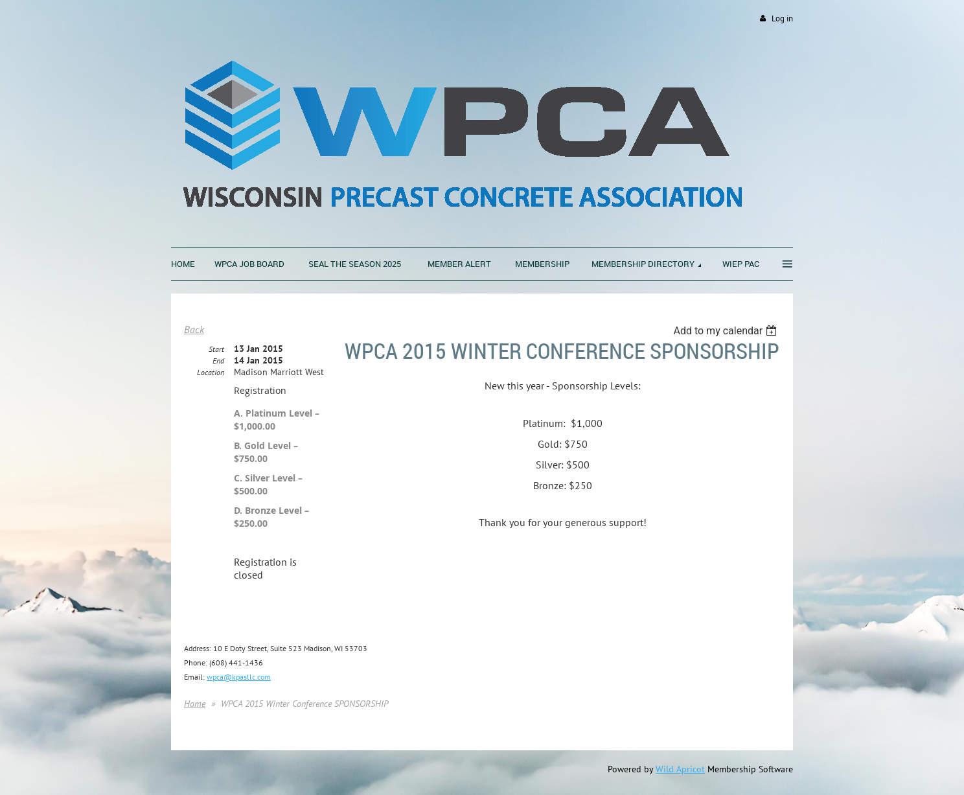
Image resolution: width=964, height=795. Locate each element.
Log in (782, 18)
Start (216, 349)
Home (194, 703)
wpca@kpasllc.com (239, 677)
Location (210, 372)
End (218, 360)
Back (194, 329)
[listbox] (726, 331)
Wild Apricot (680, 769)
